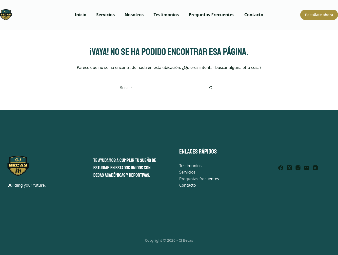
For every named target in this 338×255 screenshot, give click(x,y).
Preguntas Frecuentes (211, 15)
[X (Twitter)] (289, 167)
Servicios (105, 15)
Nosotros (134, 15)
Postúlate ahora (319, 14)
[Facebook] (280, 167)
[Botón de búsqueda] (211, 87)
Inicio (80, 15)
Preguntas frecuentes (199, 178)
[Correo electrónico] (306, 167)
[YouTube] (315, 167)
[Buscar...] (162, 87)
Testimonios (166, 15)
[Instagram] (298, 167)
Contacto (253, 15)
